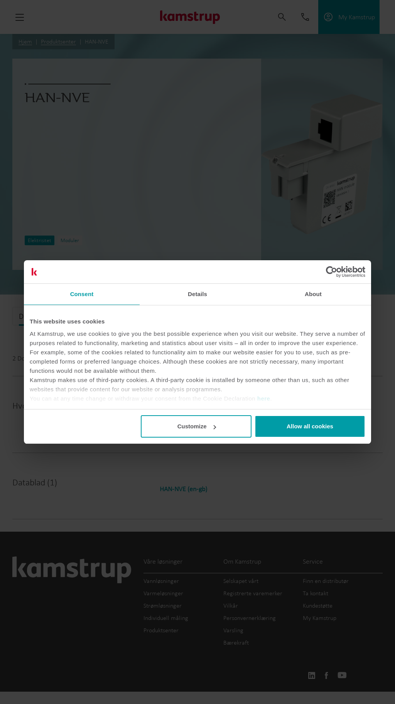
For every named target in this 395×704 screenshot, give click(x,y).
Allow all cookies (310, 426)
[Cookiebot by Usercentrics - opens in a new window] (331, 272)
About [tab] (313, 294)
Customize (196, 426)
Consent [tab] (82, 294)
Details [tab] (197, 294)
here (263, 398)
